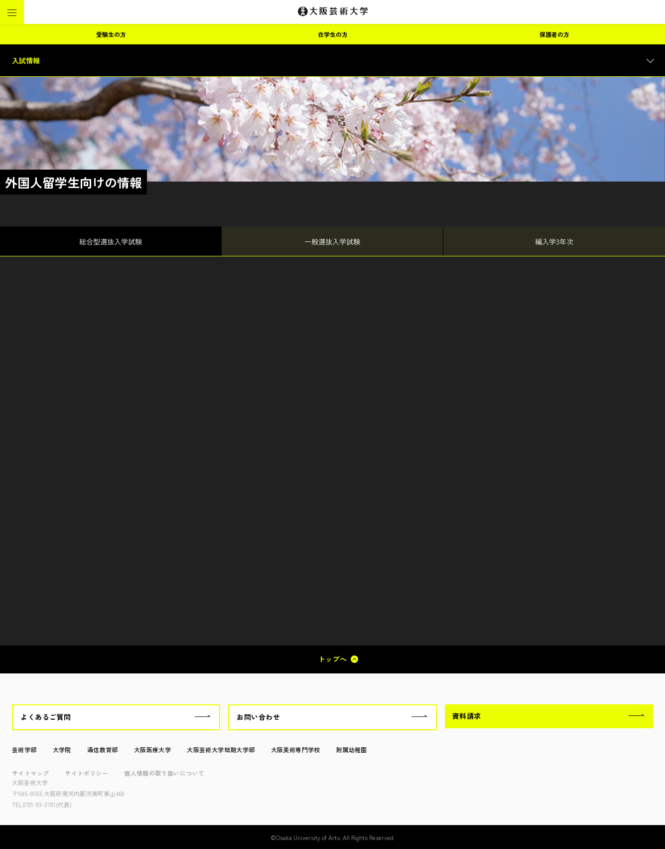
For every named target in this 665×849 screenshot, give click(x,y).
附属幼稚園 (351, 749)
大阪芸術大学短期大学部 (221, 749)
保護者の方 (554, 34)
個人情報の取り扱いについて (164, 773)
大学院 (62, 749)
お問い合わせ (258, 717)
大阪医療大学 (152, 749)
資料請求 (466, 716)
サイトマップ (30, 773)
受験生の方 (111, 34)
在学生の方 (333, 34)
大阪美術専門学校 (295, 749)
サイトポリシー (86, 773)
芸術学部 (24, 749)
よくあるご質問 (45, 717)
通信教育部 (102, 749)
